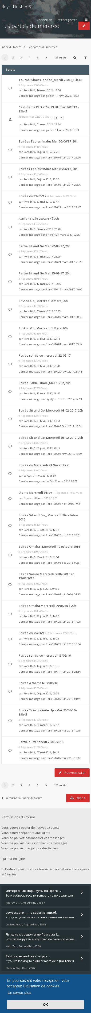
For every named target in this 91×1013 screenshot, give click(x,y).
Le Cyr (28, 475)
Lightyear (52, 399)
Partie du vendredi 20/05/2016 (41, 742)
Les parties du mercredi (43, 47)
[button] (46, 57)
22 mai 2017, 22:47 (69, 207)
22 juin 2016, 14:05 (69, 621)
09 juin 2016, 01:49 (69, 699)
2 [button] (13, 57)
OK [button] (45, 1004)
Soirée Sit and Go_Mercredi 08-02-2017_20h (51, 410)
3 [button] (21, 57)
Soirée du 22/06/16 (32, 633)
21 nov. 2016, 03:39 (66, 481)
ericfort (50, 234)
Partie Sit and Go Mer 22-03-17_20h (44, 246)
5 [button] (37, 57)
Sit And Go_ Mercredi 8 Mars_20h (43, 301)
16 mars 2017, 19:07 (70, 289)
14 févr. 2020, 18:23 (67, 95)
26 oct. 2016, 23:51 (69, 535)
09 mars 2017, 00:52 (70, 317)
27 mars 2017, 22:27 (68, 234)
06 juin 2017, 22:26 (69, 157)
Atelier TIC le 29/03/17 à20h (39, 218)
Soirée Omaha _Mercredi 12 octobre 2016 (49, 546)
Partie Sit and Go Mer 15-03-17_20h (44, 273)
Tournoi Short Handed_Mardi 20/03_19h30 (50, 80)
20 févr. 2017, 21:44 (70, 371)
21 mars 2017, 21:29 (70, 262)
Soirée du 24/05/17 (32, 196)
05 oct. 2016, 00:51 (69, 562)
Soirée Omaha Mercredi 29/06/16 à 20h (47, 606)
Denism (28, 498)
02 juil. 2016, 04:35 (69, 594)
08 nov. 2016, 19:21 (69, 503)
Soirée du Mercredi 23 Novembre (43, 465)
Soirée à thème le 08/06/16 (38, 683)
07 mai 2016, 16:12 (69, 758)
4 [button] (29, 57)
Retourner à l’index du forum (21, 798)
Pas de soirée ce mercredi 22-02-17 (45, 355)
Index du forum (11, 47)
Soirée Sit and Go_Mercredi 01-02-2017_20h (51, 437)
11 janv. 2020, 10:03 (67, 130)
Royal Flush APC (16, 6)
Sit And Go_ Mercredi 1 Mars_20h (43, 328)
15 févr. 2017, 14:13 (70, 399)
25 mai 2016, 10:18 (69, 730)
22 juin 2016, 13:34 (69, 644)
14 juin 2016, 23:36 (69, 671)
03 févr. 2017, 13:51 (70, 426)
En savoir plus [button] (19, 992)
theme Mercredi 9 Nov (35, 492)
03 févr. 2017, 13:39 (70, 453)
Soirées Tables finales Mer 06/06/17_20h (48, 141)
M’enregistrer (67, 20)
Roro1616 (29, 90)
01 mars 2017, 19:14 (70, 344)
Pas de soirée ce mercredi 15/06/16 (45, 655)
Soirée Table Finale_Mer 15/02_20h (44, 383)
